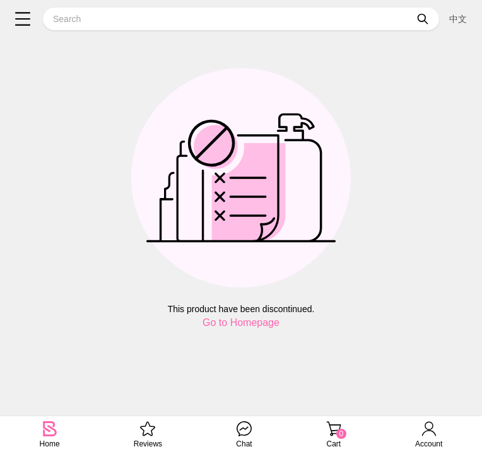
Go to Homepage (241, 322)
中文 (458, 19)
